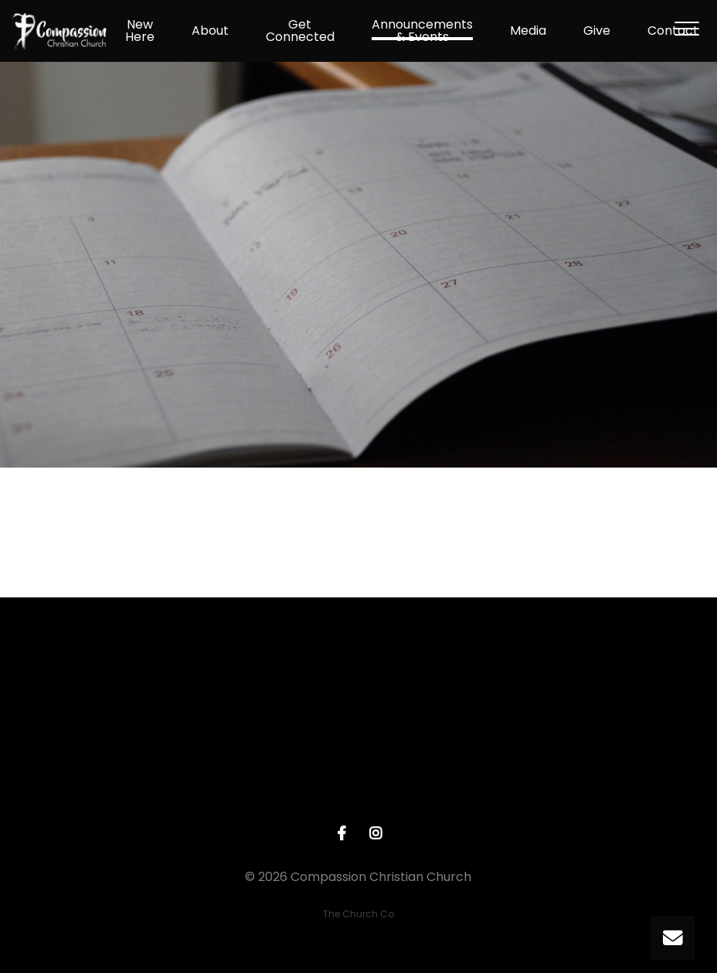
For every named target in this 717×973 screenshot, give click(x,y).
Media (528, 31)
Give (596, 31)
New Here (140, 31)
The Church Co (358, 913)
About (210, 31)
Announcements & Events (422, 31)
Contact (672, 31)
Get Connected (300, 31)
